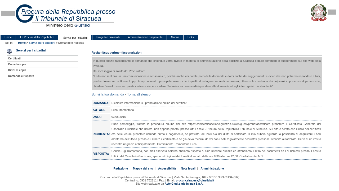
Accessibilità (167, 168)
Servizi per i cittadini (75, 37)
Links (191, 37)
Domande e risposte (21, 76)
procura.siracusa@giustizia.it (195, 180)
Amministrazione (212, 168)
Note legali (188, 168)
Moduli (175, 37)
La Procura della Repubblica (37, 37)
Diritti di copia (17, 70)
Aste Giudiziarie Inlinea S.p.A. (184, 183)
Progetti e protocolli (108, 37)
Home (8, 37)
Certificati (14, 58)
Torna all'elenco (139, 94)
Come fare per (17, 64)
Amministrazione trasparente (145, 37)
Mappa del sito (143, 168)
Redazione (120, 168)
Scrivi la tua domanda (108, 94)
